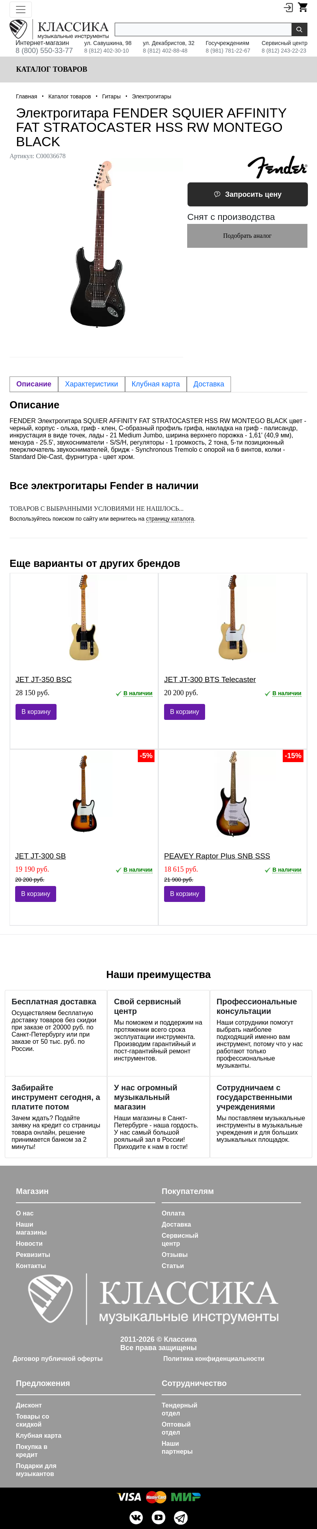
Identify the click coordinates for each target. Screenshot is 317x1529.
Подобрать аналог (247, 235)
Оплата (173, 1213)
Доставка (176, 1224)
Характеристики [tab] (91, 384)
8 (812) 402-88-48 (165, 50)
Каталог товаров (50, 69)
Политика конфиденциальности (213, 1358)
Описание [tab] (33, 384)
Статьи (173, 1265)
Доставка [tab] (209, 384)
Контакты (31, 1265)
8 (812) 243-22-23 (284, 50)
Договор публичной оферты (58, 1358)
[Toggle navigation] (21, 10)
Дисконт (29, 1405)
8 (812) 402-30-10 (106, 50)
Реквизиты (33, 1254)
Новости (29, 1243)
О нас (24, 1213)
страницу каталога (170, 519)
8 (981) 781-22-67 (228, 50)
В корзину (36, 711)
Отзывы (175, 1254)
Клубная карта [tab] (156, 384)
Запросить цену (248, 194)
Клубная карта (38, 1435)
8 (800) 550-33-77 (44, 51)
